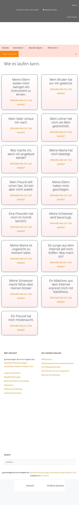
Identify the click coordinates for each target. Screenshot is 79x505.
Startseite (5, 48)
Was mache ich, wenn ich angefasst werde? (21, 156)
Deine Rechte (20, 48)
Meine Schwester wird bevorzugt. (61, 220)
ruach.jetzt (45, 485)
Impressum (8, 395)
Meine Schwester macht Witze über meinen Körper (21, 292)
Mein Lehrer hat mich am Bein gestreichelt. (61, 124)
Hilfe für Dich (54, 48)
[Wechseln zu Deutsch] (24, 495)
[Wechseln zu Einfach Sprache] (66, 17)
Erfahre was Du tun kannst (21, 103)
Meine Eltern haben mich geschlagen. (61, 189)
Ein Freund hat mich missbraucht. (21, 326)
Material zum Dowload (51, 384)
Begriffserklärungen (12, 387)
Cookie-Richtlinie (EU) (12, 403)
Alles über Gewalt (37, 48)
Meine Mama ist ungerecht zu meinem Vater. (21, 255)
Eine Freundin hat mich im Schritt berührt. (21, 222)
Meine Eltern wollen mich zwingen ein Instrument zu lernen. (21, 87)
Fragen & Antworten (9, 54)
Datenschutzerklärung (13, 399)
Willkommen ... (48, 369)
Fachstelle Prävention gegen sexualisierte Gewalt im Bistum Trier (52, 482)
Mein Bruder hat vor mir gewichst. (61, 82)
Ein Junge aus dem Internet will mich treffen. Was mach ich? (61, 257)
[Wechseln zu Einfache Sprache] (50, 495)
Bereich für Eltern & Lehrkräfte (16, 391)
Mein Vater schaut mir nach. (21, 122)
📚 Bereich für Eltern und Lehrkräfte (27, 10)
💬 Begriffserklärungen (50, 10)
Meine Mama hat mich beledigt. (61, 155)
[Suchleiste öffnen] (76, 54)
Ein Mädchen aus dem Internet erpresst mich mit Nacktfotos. (61, 293)
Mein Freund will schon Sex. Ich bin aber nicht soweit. (20, 189)
